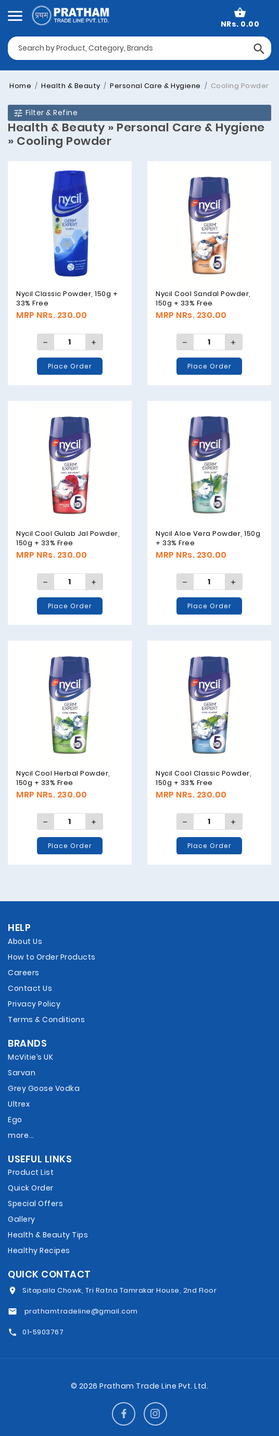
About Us (25, 941)
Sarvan (21, 1072)
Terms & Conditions (46, 1019)
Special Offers (35, 1203)
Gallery (21, 1219)
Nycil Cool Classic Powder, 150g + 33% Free (203, 778)
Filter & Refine (45, 112)
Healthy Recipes (39, 1250)
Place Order (70, 366)
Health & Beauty (70, 86)
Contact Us (30, 988)
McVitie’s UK (30, 1057)
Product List (31, 1172)
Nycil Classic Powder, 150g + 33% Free (67, 298)
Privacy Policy (34, 1004)
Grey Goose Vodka (44, 1088)
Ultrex (19, 1104)
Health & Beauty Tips (48, 1235)
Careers (24, 972)
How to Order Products (52, 957)
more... (21, 1135)
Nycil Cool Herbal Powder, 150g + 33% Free (63, 778)
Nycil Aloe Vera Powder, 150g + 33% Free (208, 538)
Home (20, 86)
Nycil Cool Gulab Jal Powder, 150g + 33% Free (68, 538)
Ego (15, 1119)
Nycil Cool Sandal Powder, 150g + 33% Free (203, 298)
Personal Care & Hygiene (154, 86)
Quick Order (31, 1188)
